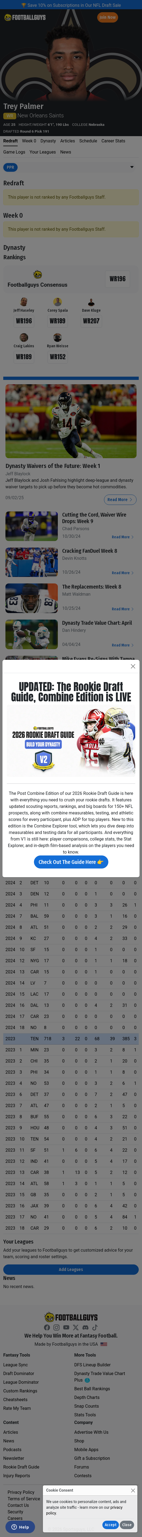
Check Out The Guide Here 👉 (71, 862)
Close (127, 1525)
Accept (110, 1525)
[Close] (133, 1490)
